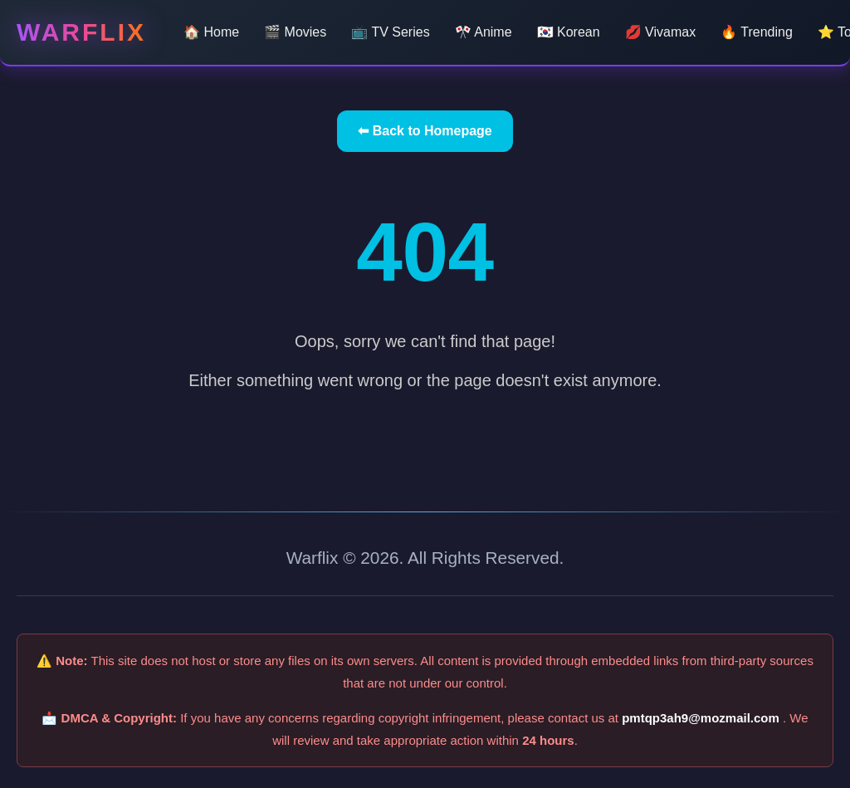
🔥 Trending (757, 32)
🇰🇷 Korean (568, 32)
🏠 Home (211, 32)
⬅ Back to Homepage (424, 131)
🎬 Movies (295, 32)
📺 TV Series (390, 32)
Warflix (81, 32)
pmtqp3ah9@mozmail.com (702, 718)
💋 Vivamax (660, 32)
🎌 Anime (483, 32)
